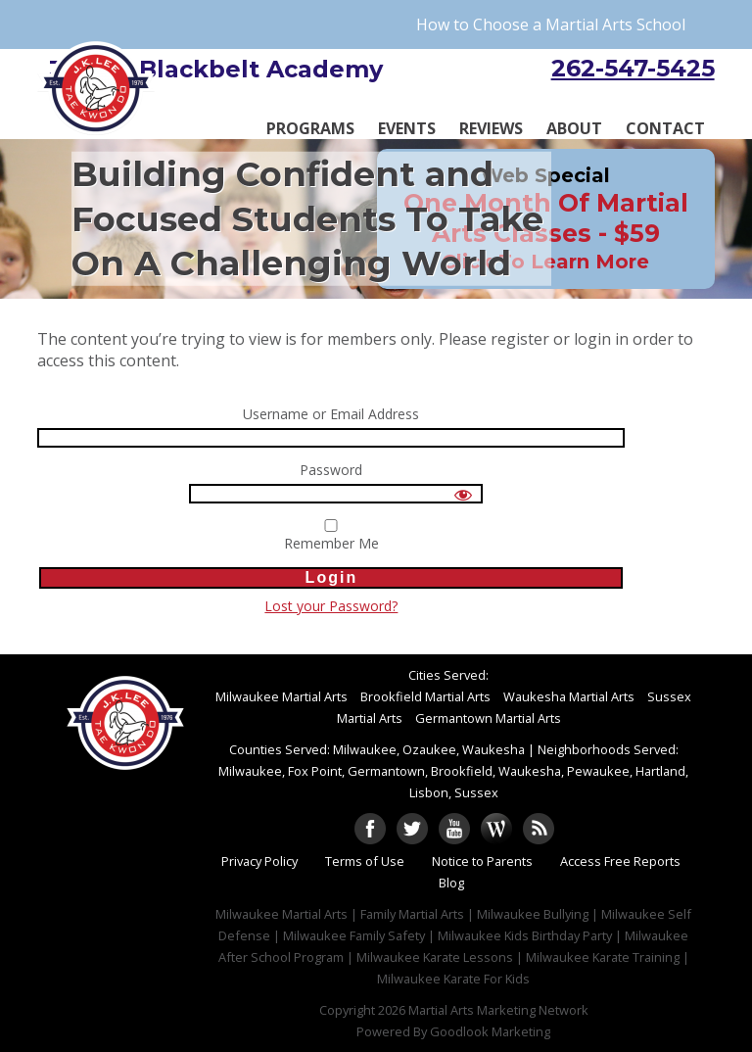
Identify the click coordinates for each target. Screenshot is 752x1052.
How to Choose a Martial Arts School (550, 24)
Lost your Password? (331, 606)
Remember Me (331, 535)
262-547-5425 (633, 68)
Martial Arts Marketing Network (498, 1010)
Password (331, 470)
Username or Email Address (331, 414)
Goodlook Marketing (490, 1031)
